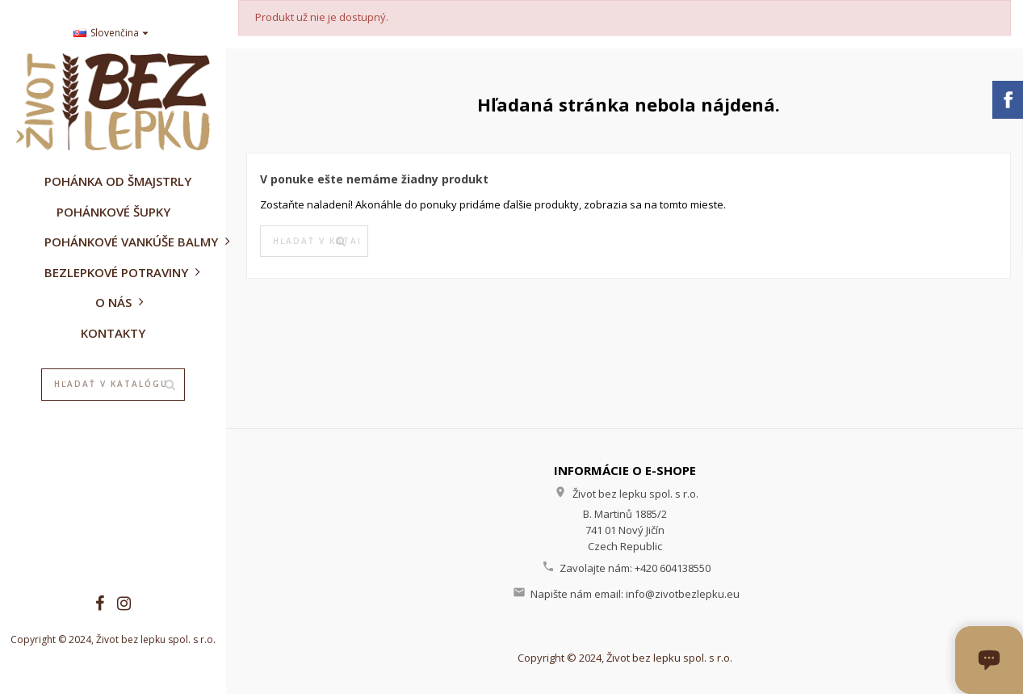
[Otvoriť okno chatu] (989, 660)
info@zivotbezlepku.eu (683, 594)
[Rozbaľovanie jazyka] (113, 33)
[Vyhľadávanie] (113, 384)
